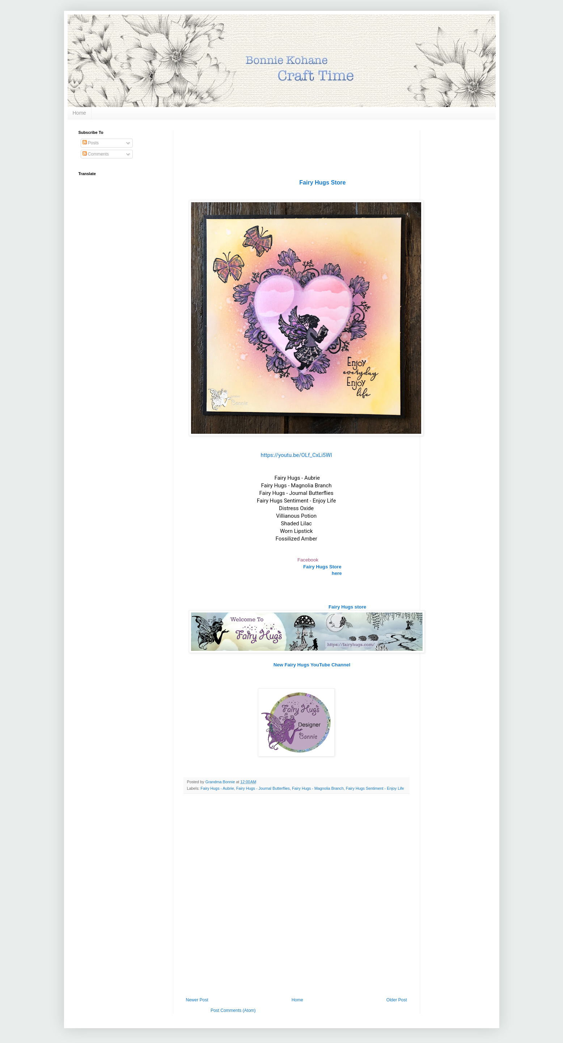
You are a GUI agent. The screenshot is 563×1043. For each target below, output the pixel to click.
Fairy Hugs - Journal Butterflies (263, 788)
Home (79, 113)
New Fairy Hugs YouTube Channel (312, 664)
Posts (90, 142)
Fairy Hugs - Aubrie (217, 788)
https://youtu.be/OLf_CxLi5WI (296, 455)
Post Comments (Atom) (233, 1010)
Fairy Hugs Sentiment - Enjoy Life (375, 788)
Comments (95, 154)
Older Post (396, 999)
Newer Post (197, 999)
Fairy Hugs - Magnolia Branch (318, 788)
